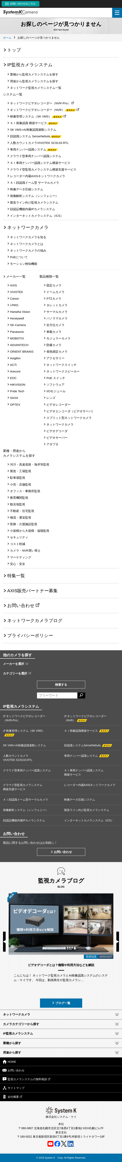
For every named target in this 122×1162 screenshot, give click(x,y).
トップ (14, 49)
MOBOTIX (17, 338)
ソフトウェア (55, 384)
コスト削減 (17, 544)
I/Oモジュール (56, 391)
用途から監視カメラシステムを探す (34, 81)
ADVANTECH (19, 345)
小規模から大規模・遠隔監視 (29, 530)
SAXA (14, 397)
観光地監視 (17, 504)
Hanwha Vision (20, 311)
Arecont (15, 371)
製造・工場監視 (20, 471)
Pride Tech (17, 391)
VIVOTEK (16, 292)
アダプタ (52, 444)
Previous (4, 942)
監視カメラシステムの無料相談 (26, 1079)
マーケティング (20, 557)
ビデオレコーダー (58, 404)
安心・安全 (17, 564)
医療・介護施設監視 (23, 524)
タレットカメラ (57, 305)
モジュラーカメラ (58, 338)
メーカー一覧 (16, 276)
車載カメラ (54, 331)
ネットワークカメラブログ (35, 620)
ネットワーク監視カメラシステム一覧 (35, 87)
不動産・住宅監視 (22, 511)
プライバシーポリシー (30, 635)
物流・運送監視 (20, 517)
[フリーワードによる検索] (57, 695)
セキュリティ (19, 537)
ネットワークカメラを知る (28, 237)
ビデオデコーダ (57, 431)
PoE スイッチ (55, 378)
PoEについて (19, 257)
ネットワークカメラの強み (28, 250)
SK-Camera (18, 325)
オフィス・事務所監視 (25, 491)
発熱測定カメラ (57, 351)
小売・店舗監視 (20, 484)
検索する (61, 684)
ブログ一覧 (61, 1003)
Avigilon (15, 358)
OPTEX (15, 404)
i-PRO (14, 305)
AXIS (13, 285)
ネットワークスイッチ (61, 364)
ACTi (13, 364)
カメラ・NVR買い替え (25, 550)
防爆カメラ (54, 345)
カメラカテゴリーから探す (21, 1024)
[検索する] (81, 695)
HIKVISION (17, 384)
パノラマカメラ (57, 318)
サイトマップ (13, 1088)
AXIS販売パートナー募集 (32, 590)
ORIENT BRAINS (21, 351)
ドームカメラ (55, 292)
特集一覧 (16, 575)
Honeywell (17, 318)
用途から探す (12, 1052)
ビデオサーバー (57, 437)
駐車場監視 (17, 477)
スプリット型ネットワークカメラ (69, 417)
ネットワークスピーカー (63, 371)
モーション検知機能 (23, 263)
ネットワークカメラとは (26, 244)
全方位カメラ (55, 325)
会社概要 (12, 1097)
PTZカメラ (53, 298)
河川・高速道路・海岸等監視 (29, 464)
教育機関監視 (19, 497)
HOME (9, 1062)
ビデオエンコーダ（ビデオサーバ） (70, 411)
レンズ (50, 397)
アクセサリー (55, 358)
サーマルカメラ (57, 311)
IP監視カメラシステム (30, 64)
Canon (14, 298)
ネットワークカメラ (28, 227)
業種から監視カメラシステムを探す (34, 74)
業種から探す (12, 1043)
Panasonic (17, 331)
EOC (13, 378)
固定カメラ (54, 285)
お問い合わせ (21, 605)
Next (117, 942)
